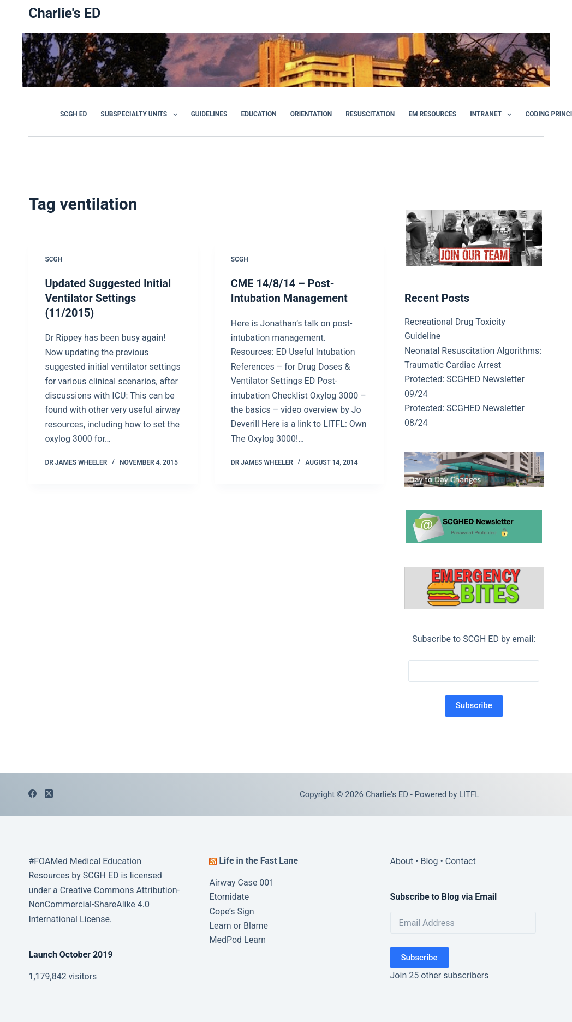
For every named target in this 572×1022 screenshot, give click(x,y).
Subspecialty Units (140, 114)
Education (258, 114)
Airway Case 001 (241, 882)
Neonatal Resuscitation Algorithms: (472, 351)
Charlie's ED (64, 13)
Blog (429, 861)
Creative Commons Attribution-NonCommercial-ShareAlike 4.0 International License (104, 904)
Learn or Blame (238, 925)
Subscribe (419, 957)
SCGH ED (73, 114)
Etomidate (229, 897)
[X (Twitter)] (49, 793)
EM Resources (432, 114)
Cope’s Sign (231, 911)
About (402, 861)
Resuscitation (370, 114)
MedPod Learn (237, 940)
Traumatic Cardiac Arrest (452, 365)
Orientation (311, 114)
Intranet (493, 114)
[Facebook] (32, 793)
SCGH (53, 259)
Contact (460, 861)
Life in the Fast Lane (258, 860)
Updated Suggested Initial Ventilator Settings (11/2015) (108, 297)
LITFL (469, 794)
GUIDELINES (209, 114)
